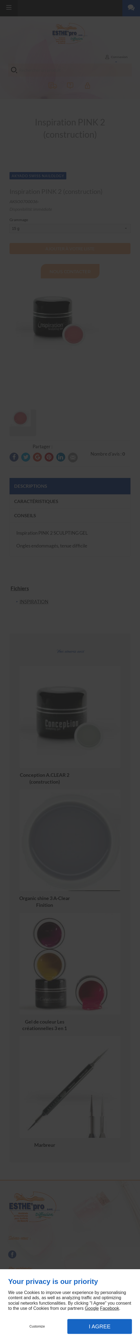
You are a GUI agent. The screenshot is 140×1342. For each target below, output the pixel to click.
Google (92, 1308)
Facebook (109, 1308)
